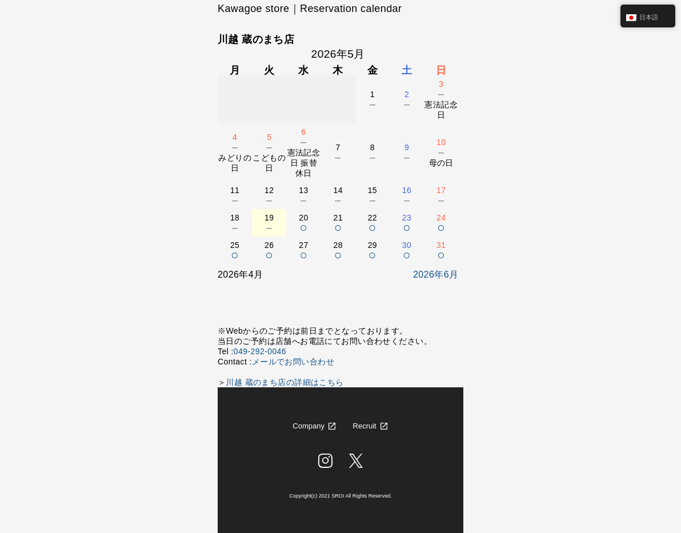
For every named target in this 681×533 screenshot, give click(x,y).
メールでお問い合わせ (293, 361)
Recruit (364, 426)
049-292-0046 (260, 351)
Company (309, 426)
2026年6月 (435, 274)
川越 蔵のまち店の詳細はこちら (284, 382)
